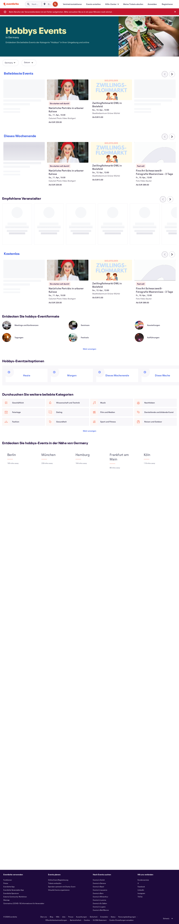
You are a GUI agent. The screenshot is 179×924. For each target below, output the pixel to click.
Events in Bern (98, 893)
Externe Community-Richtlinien (15, 897)
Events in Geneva (99, 883)
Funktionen (7, 880)
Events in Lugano (99, 907)
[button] (112, 4)
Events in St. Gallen (100, 903)
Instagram (141, 893)
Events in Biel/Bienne (101, 910)
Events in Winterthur (100, 897)
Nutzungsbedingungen (127, 917)
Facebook (141, 886)
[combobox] (49, 4)
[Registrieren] (167, 4)
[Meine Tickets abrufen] (133, 4)
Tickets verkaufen (54, 883)
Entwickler (104, 917)
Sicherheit (93, 917)
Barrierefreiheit (75, 920)
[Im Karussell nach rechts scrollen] (172, 74)
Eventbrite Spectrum (11, 893)
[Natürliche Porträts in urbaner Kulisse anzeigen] (67, 89)
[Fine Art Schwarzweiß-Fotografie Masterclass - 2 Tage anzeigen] (155, 273)
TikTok (140, 897)
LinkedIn (141, 890)
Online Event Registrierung (58, 880)
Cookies (87, 920)
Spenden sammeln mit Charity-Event (61, 886)
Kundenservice (143, 880)
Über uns (43, 917)
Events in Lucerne (99, 900)
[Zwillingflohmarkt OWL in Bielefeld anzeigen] (111, 89)
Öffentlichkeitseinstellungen (56, 920)
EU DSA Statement (100, 920)
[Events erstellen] (93, 4)
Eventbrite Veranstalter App (13, 890)
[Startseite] (11, 4)
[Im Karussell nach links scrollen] (163, 203)
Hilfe (57, 917)
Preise (5, 883)
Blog (51, 917)
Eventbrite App (9, 886)
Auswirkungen (81, 917)
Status (113, 917)
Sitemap (6, 900)
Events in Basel (98, 886)
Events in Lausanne (100, 890)
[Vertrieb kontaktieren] (72, 4)
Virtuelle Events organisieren (59, 890)
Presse (70, 917)
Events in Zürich (99, 880)
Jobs (63, 917)
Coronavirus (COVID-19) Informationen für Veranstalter (23, 903)
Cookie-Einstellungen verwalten (121, 920)
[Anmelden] (152, 4)
